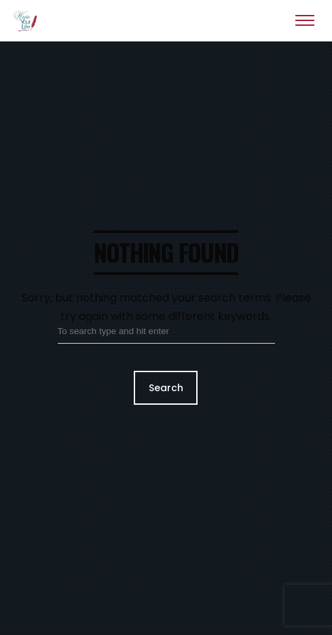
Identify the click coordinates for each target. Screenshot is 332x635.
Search (166, 388)
